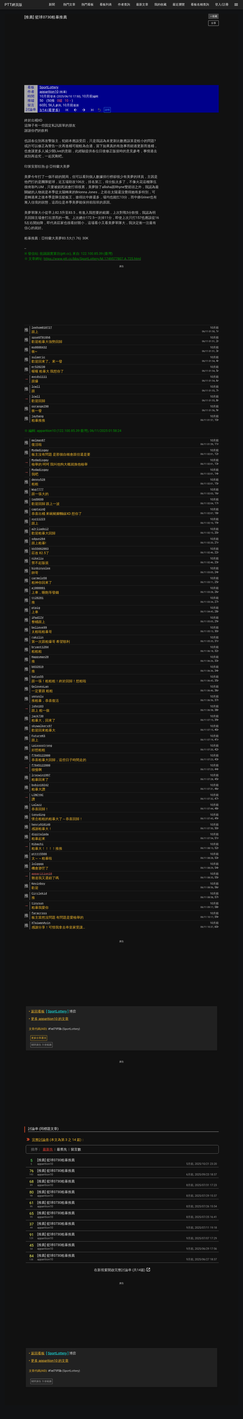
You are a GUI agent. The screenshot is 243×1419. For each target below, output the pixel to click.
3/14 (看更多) (49, 110)
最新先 (48, 1149)
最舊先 (62, 1149)
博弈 (52, 1011)
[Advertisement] (121, 55)
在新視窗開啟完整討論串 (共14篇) (122, 1269)
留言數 (76, 1149)
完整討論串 (40, 1140)
